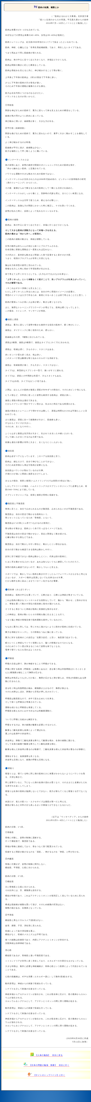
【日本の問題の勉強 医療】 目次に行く (46, 1065)
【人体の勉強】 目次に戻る (46, 1055)
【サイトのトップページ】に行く (46, 1075)
